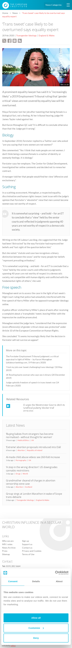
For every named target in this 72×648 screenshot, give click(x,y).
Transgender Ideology (26, 35)
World (25, 474)
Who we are (7, 541)
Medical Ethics (23, 440)
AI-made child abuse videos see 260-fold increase (33, 457)
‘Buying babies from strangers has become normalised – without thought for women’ (29, 435)
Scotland (28, 487)
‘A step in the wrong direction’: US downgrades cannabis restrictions (31, 468)
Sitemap (6, 554)
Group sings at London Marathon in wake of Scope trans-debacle (34, 495)
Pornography (21, 460)
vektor (13, 645)
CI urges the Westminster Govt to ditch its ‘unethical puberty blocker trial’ (44, 406)
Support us (27, 544)
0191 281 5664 (13, 566)
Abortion (21, 450)
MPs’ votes (7, 544)
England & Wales (47, 35)
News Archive (8, 547)
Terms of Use (28, 554)
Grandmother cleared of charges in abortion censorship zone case (30, 482)
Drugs (18, 474)
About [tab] (59, 581)
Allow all (36, 617)
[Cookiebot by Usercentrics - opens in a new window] (55, 573)
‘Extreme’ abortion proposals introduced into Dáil (33, 447)
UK (32, 440)
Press (4, 551)
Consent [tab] (12, 581)
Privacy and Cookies (31, 551)
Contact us (27, 547)
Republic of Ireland (34, 450)
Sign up (25, 541)
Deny (36, 638)
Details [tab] (36, 581)
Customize (36, 628)
